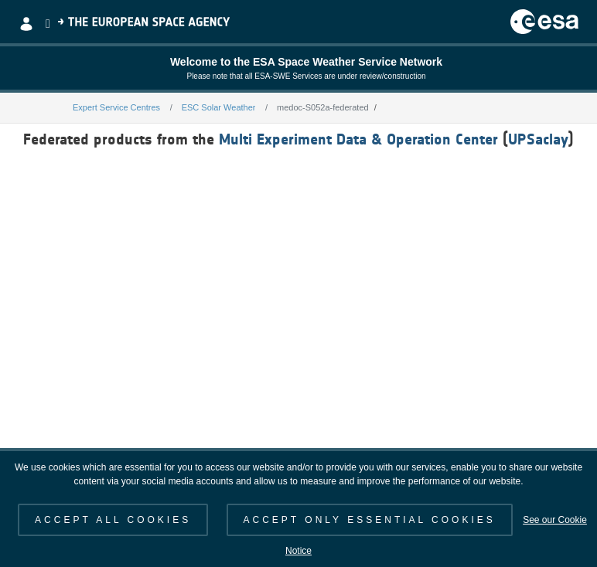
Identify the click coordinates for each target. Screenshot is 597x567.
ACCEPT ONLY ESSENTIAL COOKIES (370, 519)
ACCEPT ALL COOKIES (113, 519)
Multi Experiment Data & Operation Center (358, 139)
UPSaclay (538, 139)
